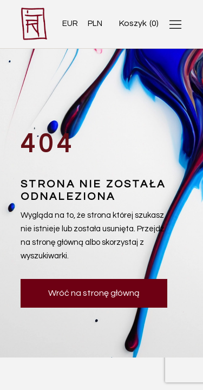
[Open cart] (139, 23)
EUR (70, 24)
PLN (95, 24)
